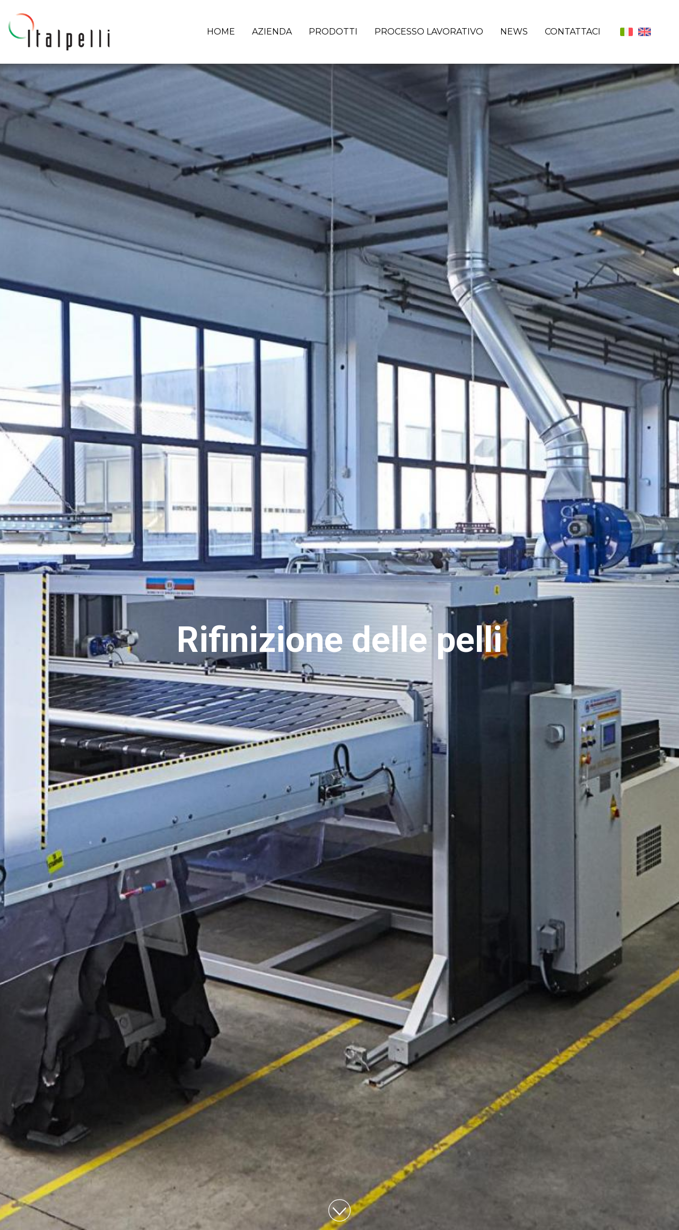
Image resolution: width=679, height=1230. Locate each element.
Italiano (626, 31)
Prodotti (333, 32)
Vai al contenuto (339, 1210)
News (514, 32)
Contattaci (572, 32)
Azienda (272, 32)
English (644, 31)
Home (221, 32)
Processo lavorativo (429, 32)
